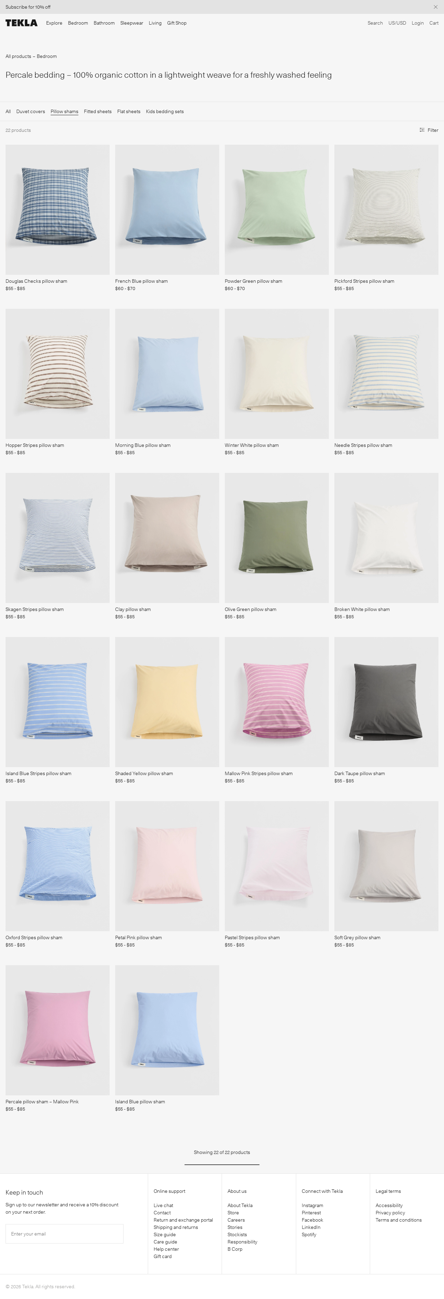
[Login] (418, 23)
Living (155, 22)
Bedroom (78, 22)
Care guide (165, 1241)
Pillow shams (64, 111)
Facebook (312, 1219)
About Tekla (240, 1205)
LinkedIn (311, 1227)
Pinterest (311, 1212)
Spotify (309, 1234)
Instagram (312, 1205)
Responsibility (242, 1241)
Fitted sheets (98, 111)
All (8, 111)
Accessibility (389, 1205)
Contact (162, 1212)
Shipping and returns (176, 1227)
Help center (166, 1249)
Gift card (163, 1256)
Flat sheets (128, 111)
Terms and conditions (399, 1219)
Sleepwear (131, 22)
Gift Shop (177, 22)
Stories (235, 1227)
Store (233, 1212)
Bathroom (104, 22)
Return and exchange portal (183, 1219)
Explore (54, 22)
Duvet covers (30, 111)
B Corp (235, 1249)
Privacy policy (390, 1212)
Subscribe (16, 6)
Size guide (165, 1234)
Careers (236, 1219)
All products (18, 56)
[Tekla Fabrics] (22, 22)
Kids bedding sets (165, 111)
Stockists (237, 1234)
